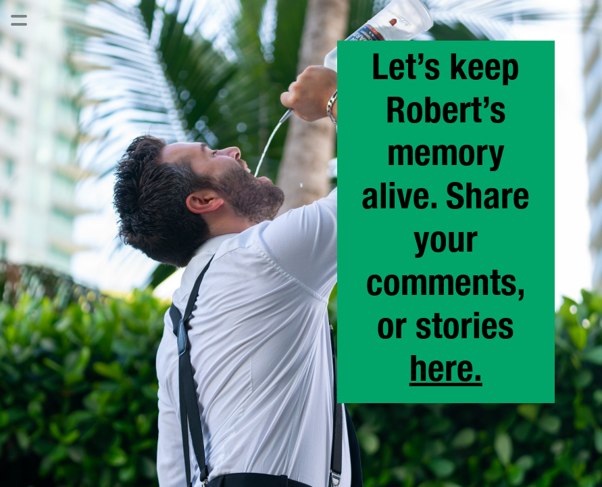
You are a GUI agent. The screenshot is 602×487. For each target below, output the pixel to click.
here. (445, 372)
